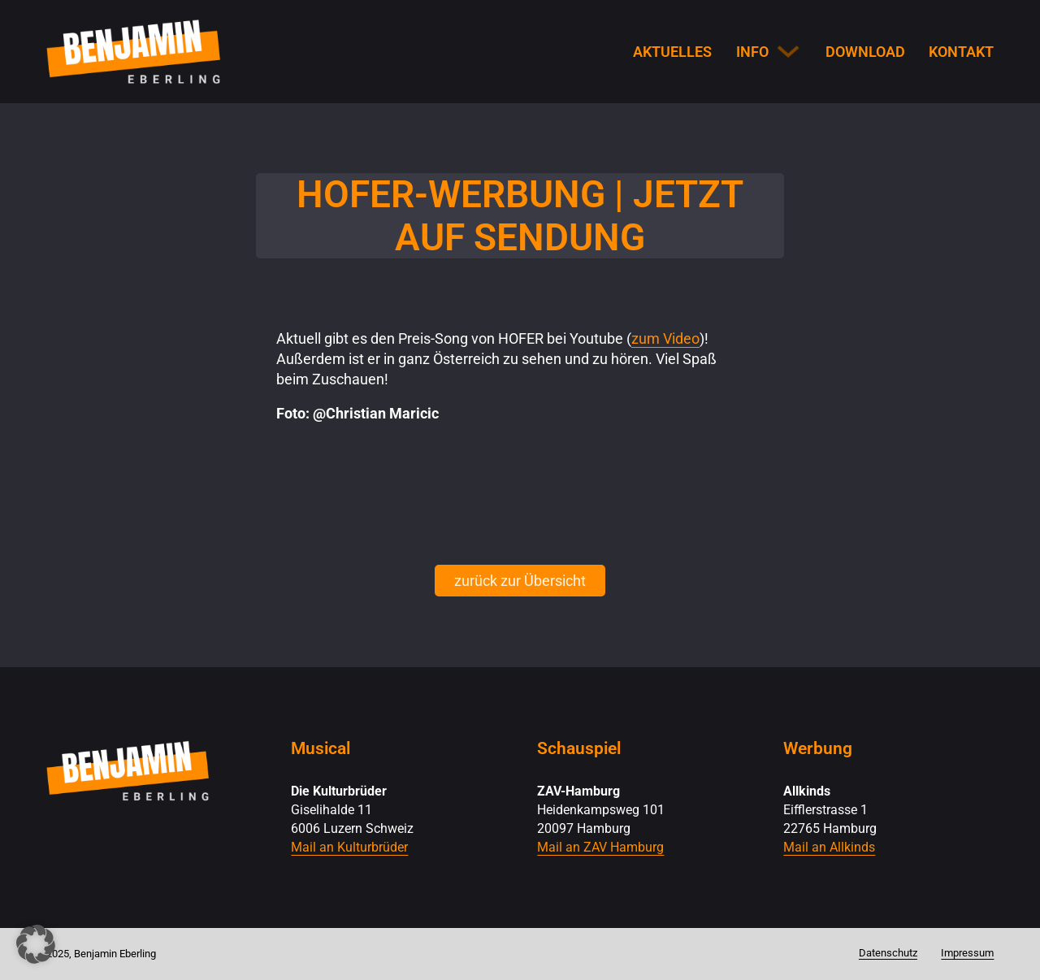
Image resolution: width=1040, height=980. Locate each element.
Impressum (967, 953)
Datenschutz (888, 953)
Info (752, 51)
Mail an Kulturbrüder (349, 847)
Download (865, 51)
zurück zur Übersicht (520, 580)
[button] (36, 944)
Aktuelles (672, 51)
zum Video (665, 338)
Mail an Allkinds (829, 847)
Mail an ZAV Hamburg (600, 847)
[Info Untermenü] (788, 51)
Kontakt (961, 51)
